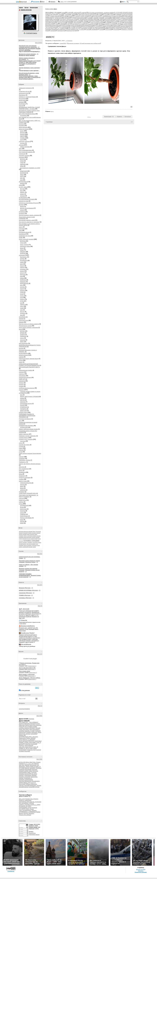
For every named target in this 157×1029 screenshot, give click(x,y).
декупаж (21, 145)
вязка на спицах (23, 129)
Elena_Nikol (29, 762)
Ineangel (26, 765)
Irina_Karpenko (37, 725)
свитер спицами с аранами (25, 542)
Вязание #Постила (24, 588)
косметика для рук (24, 91)
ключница (22, 228)
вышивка (21, 125)
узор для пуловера (30, 544)
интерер (21, 204)
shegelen (21, 774)
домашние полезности (25, 88)
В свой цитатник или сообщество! (89, 43)
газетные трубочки (24, 141)
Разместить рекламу (141, 872)
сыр (21, 303)
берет (34, 531)
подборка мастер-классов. (26, 388)
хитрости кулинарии (24, 477)
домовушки (22, 154)
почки (21, 294)
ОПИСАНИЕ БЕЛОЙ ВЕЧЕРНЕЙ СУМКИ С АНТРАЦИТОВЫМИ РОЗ (29, 364)
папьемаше (22, 375)
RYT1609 (21, 768)
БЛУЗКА (22, 331)
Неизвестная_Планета (31, 799)
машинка (22, 511)
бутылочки (22, 98)
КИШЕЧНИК (23, 171)
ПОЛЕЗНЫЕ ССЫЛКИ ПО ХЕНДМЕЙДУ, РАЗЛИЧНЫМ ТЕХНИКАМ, (27, 415)
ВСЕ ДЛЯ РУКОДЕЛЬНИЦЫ (27, 114)
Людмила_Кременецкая (26, 779)
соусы (20, 443)
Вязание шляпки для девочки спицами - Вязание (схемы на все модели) (29, 570)
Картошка (23, 274)
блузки (22, 507)
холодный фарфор (24, 709)
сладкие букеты (23, 437)
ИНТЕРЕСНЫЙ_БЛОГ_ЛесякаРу (28, 736)
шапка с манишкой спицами (25, 546)
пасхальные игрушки (25, 377)
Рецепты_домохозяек (25, 800)
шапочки (21, 498)
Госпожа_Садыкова (24, 777)
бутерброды (23, 260)
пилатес (21, 384)
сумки (20, 448)
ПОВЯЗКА (23, 514)
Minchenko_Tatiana (24, 766)
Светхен (21, 785)
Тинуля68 (27, 785)
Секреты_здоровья (24, 804)
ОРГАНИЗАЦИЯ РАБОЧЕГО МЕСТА (29, 367)
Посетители (32, 833)
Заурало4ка (34, 777)
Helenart (36, 763)
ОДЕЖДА (22, 251)
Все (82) (39, 554)
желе (21, 264)
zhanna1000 (22, 732)
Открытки (24, 620)
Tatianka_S (28, 731)
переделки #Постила (25, 593)
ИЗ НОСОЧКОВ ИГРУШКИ (26, 199)
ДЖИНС (22, 192)
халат (21, 519)
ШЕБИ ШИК (23, 410)
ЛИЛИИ (21, 318)
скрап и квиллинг (24, 434)
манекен (22, 183)
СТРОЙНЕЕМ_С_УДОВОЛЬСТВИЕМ (29, 812)
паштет (22, 288)
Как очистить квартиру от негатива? (29, 222)
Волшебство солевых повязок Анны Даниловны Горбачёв (29, 111)
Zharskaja (31, 719)
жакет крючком (30, 534)
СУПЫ (22, 301)
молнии (21, 348)
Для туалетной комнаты (26, 152)
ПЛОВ (22, 292)
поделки (21, 390)
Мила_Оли (27, 782)
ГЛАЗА (22, 161)
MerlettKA (32, 728)
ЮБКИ (22, 523)
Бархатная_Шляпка (24, 734)
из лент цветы (23, 187)
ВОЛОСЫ (23, 159)
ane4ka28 (21, 769)
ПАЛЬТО (22, 334)
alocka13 (21, 723)
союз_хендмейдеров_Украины (28, 810)
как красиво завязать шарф (27, 220)
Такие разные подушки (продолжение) (30, 453)
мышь (21, 248)
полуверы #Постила (25, 598)
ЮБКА (22, 341)
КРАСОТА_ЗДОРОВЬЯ (34, 741)
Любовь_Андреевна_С (25, 778)
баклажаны (22, 95)
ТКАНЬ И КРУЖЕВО (26, 518)
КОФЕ (20, 237)
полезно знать (23, 412)
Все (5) (40, 606)
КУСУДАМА (22, 317)
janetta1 (26, 771)
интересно (22, 211)
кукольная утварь (25, 246)
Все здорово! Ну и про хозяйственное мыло (80, 28)
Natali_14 (38, 766)
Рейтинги (52, 1)
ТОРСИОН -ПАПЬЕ (24, 460)
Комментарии (34, 7)
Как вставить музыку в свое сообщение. (54, 25)
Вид (123, 2)
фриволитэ (22, 476)
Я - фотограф (25, 609)
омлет (21, 362)
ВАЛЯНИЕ (22, 104)
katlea (30, 771)
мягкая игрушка (23, 355)
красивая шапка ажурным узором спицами (29, 537)
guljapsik (21, 771)
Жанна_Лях (22, 735)
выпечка (21, 124)
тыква (21, 308)
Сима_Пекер (33, 748)
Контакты (140, 870)
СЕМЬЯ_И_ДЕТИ (24, 748)
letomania (35, 771)
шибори (21, 502)
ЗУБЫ (21, 166)
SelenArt (27, 768)
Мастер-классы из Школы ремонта (29, 324)
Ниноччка (28, 744)
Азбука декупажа (25, 146)
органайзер (23, 115)
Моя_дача (22, 799)
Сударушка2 (22, 750)
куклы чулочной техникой (26, 239)
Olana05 (37, 728)
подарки (21, 386)
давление (23, 164)
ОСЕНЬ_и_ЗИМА (35, 804)
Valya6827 (32, 768)
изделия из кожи (23, 201)
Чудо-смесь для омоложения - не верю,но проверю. (28, 496)
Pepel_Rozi (22, 729)
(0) (39, 47)
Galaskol (21, 763)
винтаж (21, 105)
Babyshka (27, 723)
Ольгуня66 (22, 784)
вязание (21, 533)
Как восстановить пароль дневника (29, 215)
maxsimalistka (23, 772)
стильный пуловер (36, 542)
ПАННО (22, 405)
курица (22, 278)
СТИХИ (21, 446)
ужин (21, 310)
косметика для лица (25, 236)
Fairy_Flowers (36, 762)
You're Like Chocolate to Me (27, 668)
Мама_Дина (28, 742)
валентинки (22, 100)
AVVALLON (22, 762)
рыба (21, 297)
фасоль (22, 311)
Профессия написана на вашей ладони (78, 17)
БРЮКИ (22, 333)
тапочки (21, 456)
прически (22, 340)
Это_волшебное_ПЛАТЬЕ (26, 803)
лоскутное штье (23, 320)
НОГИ (21, 176)
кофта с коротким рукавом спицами (32, 535)
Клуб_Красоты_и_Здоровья (27, 739)
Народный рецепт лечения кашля (28, 358)
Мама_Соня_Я (36, 742)
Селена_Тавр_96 (33, 747)
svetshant (21, 731)
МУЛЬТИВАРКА (23, 353)
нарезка (21, 357)
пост (20, 420)
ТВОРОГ (22, 304)
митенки (22, 132)
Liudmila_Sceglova (24, 728)
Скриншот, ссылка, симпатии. (27, 436)
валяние (21, 102)
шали (21, 139)
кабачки (22, 267)
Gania (31, 725)
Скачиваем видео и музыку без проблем (112, 15)
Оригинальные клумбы (25, 370)
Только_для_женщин (25, 815)
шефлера (23, 490)
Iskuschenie (33, 765)
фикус (21, 470)
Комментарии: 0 (32, 666)
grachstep (34, 769)
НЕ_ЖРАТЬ (22, 809)
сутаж (20, 451)
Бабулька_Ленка (36, 732)
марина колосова (20, 10)
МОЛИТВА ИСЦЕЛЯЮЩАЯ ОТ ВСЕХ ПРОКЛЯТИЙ (58, 21)
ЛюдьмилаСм (36, 781)
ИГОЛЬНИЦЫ (23, 181)
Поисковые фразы (34, 834)
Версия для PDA (140, 869)
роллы (22, 296)
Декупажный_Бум (24, 802)
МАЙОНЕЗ (23, 280)
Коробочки (22, 234)
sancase (34, 772)
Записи (21, 7)
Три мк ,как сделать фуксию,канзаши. (30, 464)
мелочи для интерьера (26, 208)
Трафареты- (22, 462)
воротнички (23, 509)
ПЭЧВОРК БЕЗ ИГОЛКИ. (26, 425)
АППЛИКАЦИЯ (24, 505)
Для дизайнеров (26, 644)
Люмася (21, 782)
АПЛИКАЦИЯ (24, 427)
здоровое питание (24, 155)
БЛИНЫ (22, 258)
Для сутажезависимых (25, 150)
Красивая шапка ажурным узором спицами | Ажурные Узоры (29, 561)
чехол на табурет (27, 545)
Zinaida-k (28, 732)
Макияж (21, 322)
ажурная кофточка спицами (25, 531)
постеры (22, 143)
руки (21, 180)
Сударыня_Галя (31, 750)
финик (22, 488)
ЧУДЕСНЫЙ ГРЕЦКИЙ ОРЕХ (27, 493)
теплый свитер (22, 544)
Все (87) (39, 585)
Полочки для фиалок (25, 419)
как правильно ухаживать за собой (30, 168)
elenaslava (33, 723)
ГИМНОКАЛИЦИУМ (25, 483)
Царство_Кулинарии (35, 802)
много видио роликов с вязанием (28, 327)
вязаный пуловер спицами (29, 533)
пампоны (21, 374)
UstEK (33, 731)
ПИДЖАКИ (23, 336)
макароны (23, 281)
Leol (38, 765)
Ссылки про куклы (24, 444)
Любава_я (22, 742)
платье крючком (23, 538)
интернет (21, 213)
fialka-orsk (22, 725)
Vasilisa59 (38, 731)
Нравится (119, 116)
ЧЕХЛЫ (22, 521)
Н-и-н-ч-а (33, 782)
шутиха (37, 787)
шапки (34, 546)
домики (22, 398)
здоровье (21, 157)
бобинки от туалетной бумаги (27, 97)
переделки (22, 381)
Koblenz (30, 726)
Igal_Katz (21, 765)
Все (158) (39, 759)
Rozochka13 (36, 729)
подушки (22, 196)
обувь (21, 250)
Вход (43, 1)
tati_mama (34, 774)
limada (35, 726)
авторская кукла (23, 93)
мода (20, 329)
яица (21, 315)
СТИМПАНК (23, 407)
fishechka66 (28, 769)
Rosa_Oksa (29, 729)
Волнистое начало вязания (27, 54)
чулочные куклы (36, 545)
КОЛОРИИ (23, 173)
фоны (21, 474)
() (113, 116)
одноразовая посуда (26, 403)
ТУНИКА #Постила (24, 595)
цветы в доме (23, 481)
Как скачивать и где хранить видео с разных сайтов (84, 23)
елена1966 (32, 787)
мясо (21, 285)
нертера (22, 484)
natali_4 (29, 772)
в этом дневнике (25, 690)
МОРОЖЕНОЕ (24, 283)
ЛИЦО (22, 174)
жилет (22, 131)
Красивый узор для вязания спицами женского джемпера (28, 46)
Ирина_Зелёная (30, 738)
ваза (21, 395)
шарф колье (22, 500)
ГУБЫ (21, 162)
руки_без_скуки (23, 747)
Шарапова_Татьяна (35, 785)
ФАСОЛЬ (21, 467)
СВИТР (22, 136)
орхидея (21, 372)
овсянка (22, 287)
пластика (22, 441)
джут (20, 148)
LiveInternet (21, 2)
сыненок (38, 750)
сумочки (21, 450)
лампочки (23, 402)
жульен (22, 266)
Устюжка (21, 751)
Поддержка (121, 2)
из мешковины (23, 197)
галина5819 (34, 734)
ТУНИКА (22, 138)
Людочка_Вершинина (25, 781)
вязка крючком (23, 127)
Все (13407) (38, 42)
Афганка (34, 775)
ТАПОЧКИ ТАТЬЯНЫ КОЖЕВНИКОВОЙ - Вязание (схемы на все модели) (30, 575)
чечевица (22, 313)
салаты (22, 299)
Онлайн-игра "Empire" (28, 633)
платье (22, 338)
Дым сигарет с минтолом (27, 674)
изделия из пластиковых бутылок (28, 203)
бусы (21, 190)
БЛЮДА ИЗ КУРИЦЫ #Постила (28, 590)
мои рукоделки (23, 343)
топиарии (21, 458)
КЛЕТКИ (22, 400)
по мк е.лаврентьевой (32, 538)
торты (21, 306)
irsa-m (26, 726)
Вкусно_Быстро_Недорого (26, 813)
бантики (22, 189)
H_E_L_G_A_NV (29, 763)
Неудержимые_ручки (25, 807)
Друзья (26, 7)
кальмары (23, 269)
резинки (22, 134)
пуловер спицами (31, 540)
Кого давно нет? (23, 722)
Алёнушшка (27, 775)
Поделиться (128, 116)
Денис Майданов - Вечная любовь (29, 678)
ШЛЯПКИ (22, 253)
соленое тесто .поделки (26, 439)
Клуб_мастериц (23, 741)
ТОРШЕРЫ (23, 409)
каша (21, 276)
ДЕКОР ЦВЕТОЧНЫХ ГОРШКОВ (29, 396)
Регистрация (36, 1)
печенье (22, 290)
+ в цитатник (68, 40)
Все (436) (39, 716)
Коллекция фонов (24, 232)
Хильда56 (27, 751)
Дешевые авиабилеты (28, 626)
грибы (21, 262)
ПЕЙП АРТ (22, 379)
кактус (21, 227)
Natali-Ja (32, 766)
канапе (22, 271)
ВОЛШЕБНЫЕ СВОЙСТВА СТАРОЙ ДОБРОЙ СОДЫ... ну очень (29, 108)
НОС (21, 178)
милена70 (22, 744)
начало (22, 194)
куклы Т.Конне (24, 244)
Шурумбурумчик (23, 787)
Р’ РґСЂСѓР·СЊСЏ (31, 33)
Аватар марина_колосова (30, 22)
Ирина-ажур (22, 738)
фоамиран (22, 472)
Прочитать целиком (73, 43)
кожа (20, 230)
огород (21, 360)
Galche (27, 725)
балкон (22, 206)
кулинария (22, 255)
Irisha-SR (21, 726)
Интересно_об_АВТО (25, 806)
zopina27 (21, 775)
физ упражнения (24, 469)
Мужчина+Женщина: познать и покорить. (115, 20)
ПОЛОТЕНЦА (24, 516)
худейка (21, 479)
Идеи (20, 185)
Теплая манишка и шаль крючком (29, 67)
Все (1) (40, 706)
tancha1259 (27, 774)
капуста (22, 273)
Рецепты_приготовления (26, 745)
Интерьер (34, 807)
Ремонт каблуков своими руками (28, 429)
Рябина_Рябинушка (31, 784)
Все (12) (39, 654)
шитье (21, 503)
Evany (38, 723)
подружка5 (34, 744)
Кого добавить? (33, 722)
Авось (61, 1)
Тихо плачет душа (24, 671)
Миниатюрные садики (25, 325)
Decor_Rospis (30, 809)
